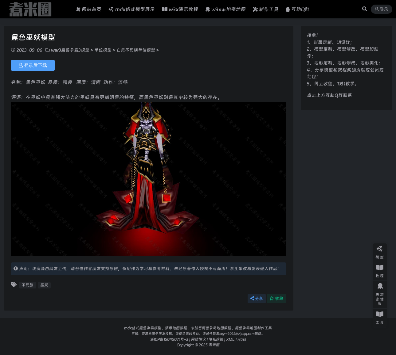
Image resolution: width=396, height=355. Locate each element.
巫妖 (44, 285)
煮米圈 (214, 344)
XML (230, 339)
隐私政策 (216, 339)
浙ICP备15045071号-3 (169, 339)
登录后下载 (33, 65)
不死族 (27, 285)
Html (241, 339)
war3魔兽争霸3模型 (70, 50)
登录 (381, 9)
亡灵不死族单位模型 (135, 50)
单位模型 (103, 50)
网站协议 (198, 339)
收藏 (276, 298)
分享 (256, 298)
